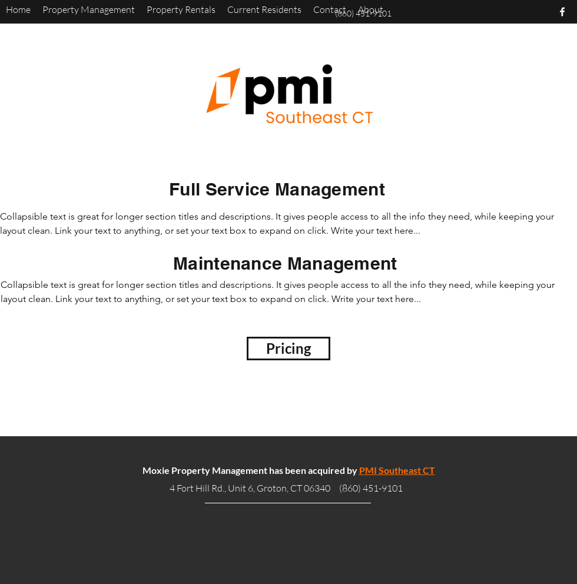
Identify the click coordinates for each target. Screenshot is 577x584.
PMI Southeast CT (397, 470)
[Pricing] (288, 348)
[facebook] (562, 12)
